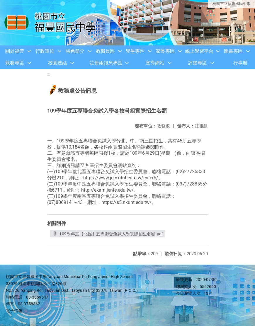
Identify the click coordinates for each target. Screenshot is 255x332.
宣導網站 (155, 63)
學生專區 (135, 51)
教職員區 (105, 51)
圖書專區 (233, 51)
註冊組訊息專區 (106, 63)
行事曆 (240, 63)
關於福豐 (14, 51)
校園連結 (57, 63)
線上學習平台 (199, 51)
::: (48, 74)
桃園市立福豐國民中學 (231, 3)
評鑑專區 (197, 63)
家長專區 (165, 51)
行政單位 (44, 51)
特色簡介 (75, 51)
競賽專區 (14, 63)
